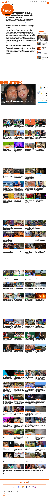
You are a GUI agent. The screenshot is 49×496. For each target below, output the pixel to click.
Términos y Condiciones (7, 494)
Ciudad (32, 3)
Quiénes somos (5, 493)
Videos (45, 3)
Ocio (43, 3)
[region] (24, 7)
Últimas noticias (27, 3)
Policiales (37, 3)
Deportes (40, 3)
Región (34, 3)
